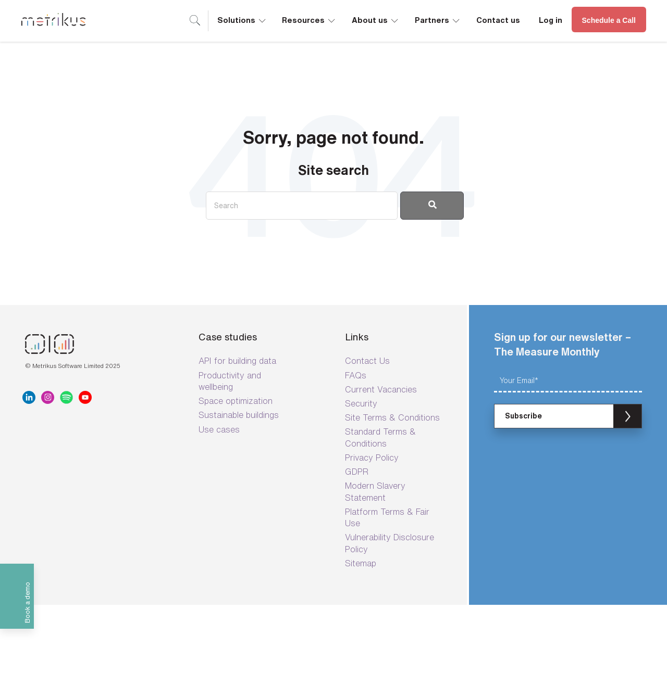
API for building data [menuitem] (237, 361)
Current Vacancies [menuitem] (381, 389)
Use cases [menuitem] (219, 429)
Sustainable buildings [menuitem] (239, 415)
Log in (550, 20)
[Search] (302, 206)
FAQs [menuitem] (355, 375)
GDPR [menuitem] (356, 471)
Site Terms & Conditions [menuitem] (392, 417)
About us (376, 20)
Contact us (498, 20)
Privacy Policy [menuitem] (372, 457)
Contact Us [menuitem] (367, 361)
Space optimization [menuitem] (236, 401)
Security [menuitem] (361, 403)
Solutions (242, 20)
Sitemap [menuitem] (360, 563)
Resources (309, 20)
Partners (438, 20)
